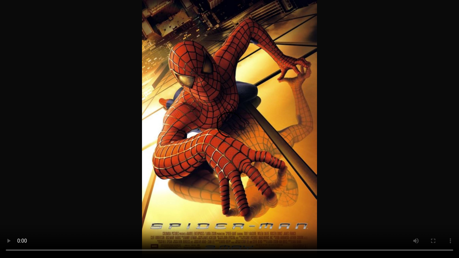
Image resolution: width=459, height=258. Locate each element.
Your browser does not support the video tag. (229, 129)
